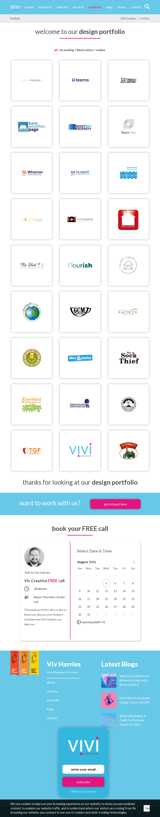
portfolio (53, 700)
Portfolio (95, 7)
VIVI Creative (128, 18)
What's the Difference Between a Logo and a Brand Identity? (134, 680)
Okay (147, 808)
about (51, 682)
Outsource (45, 7)
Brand (29, 7)
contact (52, 718)
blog (50, 709)
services (52, 691)
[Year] (93, 562)
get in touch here (115, 504)
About (121, 7)
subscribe (83, 782)
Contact (136, 7)
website (62, 7)
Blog (109, 7)
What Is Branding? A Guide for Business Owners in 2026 (133, 720)
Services (78, 7)
